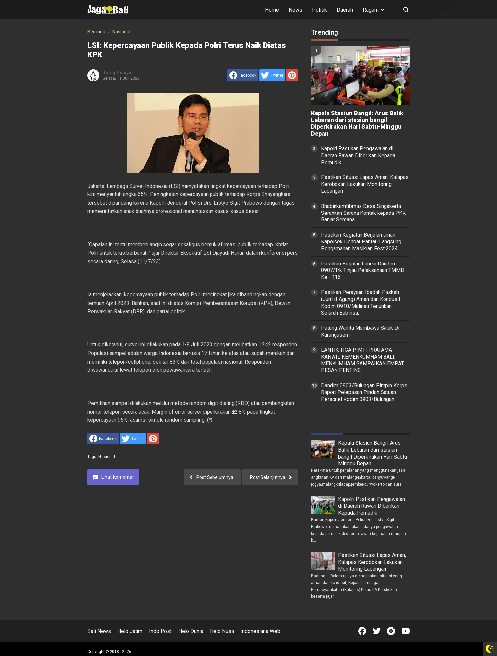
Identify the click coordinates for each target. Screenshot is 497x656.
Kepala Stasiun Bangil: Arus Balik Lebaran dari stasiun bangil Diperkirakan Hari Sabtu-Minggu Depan (357, 123)
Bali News (99, 631)
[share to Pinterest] (292, 75)
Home (272, 10)
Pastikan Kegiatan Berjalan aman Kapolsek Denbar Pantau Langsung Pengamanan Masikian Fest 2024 (361, 242)
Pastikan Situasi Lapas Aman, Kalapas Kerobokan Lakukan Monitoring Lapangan (365, 184)
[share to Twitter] (272, 75)
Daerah (345, 10)
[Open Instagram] (391, 631)
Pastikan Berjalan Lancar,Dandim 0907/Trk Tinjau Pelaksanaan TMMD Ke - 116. (362, 271)
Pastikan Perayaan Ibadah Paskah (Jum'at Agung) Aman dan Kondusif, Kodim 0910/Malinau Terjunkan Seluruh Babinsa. (361, 302)
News (295, 10)
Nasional (106, 456)
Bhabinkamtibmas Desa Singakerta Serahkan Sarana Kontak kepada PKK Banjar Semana (363, 213)
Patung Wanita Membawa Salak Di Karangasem (360, 331)
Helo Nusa (222, 631)
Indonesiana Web (260, 631)
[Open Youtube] (406, 631)
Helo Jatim (129, 631)
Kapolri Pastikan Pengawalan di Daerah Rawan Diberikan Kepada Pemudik (358, 155)
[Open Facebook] (362, 631)
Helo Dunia (190, 631)
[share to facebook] (242, 75)
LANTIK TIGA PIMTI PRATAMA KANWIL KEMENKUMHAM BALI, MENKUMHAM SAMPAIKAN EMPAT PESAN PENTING (362, 360)
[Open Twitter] (377, 631)
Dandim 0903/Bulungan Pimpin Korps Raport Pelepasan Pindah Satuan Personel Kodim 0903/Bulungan (364, 392)
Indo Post (160, 631)
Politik (319, 10)
